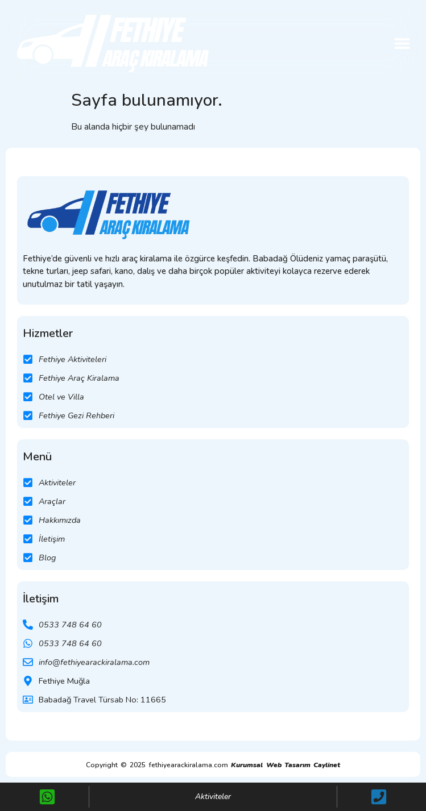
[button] (402, 43)
